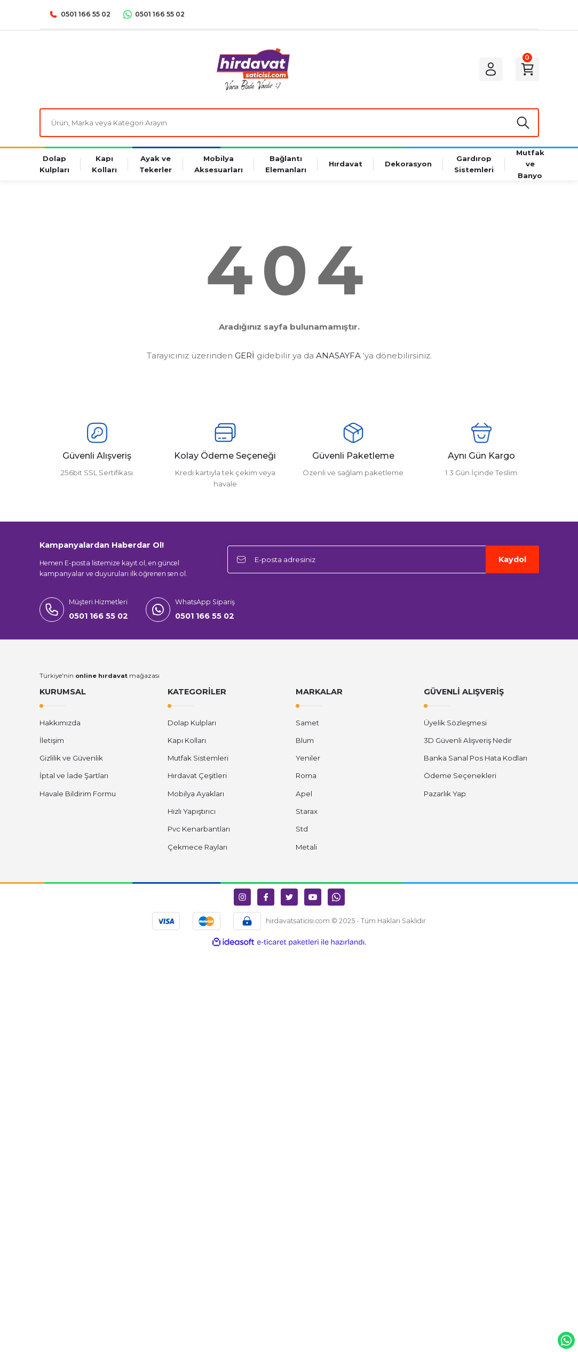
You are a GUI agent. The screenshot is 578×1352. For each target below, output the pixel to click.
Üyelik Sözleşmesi (455, 722)
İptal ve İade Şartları (73, 775)
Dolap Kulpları (192, 722)
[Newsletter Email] (383, 559)
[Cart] (527, 69)
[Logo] (253, 69)
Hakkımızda (60, 722)
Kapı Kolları (187, 740)
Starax (307, 811)
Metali (306, 847)
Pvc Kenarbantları (199, 829)
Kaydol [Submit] (512, 559)
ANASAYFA (338, 355)
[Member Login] (491, 69)
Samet (307, 722)
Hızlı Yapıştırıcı (192, 811)
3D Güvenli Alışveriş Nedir (468, 740)
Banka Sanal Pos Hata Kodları (475, 758)
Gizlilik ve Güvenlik (71, 758)
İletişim (51, 740)
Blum (305, 740)
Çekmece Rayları (197, 847)
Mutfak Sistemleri (198, 758)
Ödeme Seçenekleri (460, 775)
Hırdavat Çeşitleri (197, 775)
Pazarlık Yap (445, 793)
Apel (304, 793)
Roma (306, 775)
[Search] (289, 122)
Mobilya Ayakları (196, 793)
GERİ (245, 355)
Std (302, 829)
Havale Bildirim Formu (77, 793)
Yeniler (308, 758)
